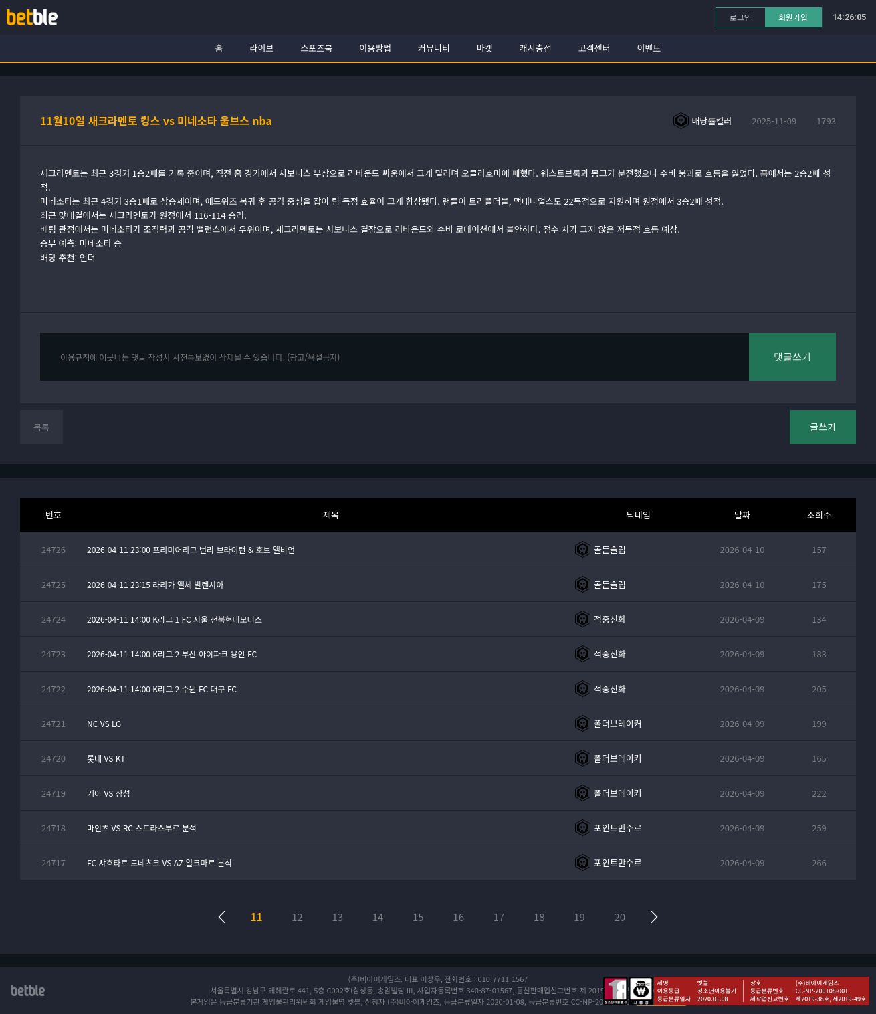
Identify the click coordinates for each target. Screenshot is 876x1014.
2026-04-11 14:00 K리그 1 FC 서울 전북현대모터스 (174, 619)
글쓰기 (823, 426)
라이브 (262, 47)
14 (378, 917)
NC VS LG (104, 723)
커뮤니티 (434, 47)
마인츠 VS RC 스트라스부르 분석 (142, 827)
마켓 (485, 47)
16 (458, 917)
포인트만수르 (618, 827)
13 (337, 917)
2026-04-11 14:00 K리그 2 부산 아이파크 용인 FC (172, 654)
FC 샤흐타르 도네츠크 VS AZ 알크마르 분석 (159, 862)
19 (579, 917)
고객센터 (594, 47)
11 (257, 917)
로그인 (741, 17)
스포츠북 (316, 47)
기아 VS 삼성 (108, 793)
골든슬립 (610, 549)
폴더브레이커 (618, 723)
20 (620, 917)
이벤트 (649, 47)
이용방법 (375, 47)
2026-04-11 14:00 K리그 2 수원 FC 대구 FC (162, 688)
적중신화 (610, 619)
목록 (41, 427)
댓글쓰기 (792, 356)
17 (499, 917)
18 (539, 917)
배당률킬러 (712, 120)
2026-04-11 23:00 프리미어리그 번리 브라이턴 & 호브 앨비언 (191, 549)
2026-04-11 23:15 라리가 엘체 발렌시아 (155, 584)
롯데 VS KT (106, 758)
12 (297, 917)
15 (418, 917)
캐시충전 (536, 47)
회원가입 (793, 17)
